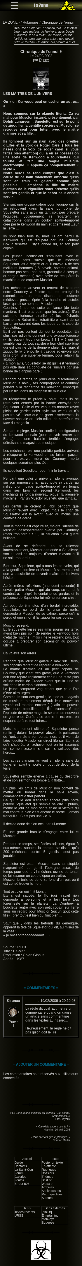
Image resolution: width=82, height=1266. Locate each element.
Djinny (44, 60)
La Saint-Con (23, 1169)
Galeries (20, 1176)
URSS (18, 1215)
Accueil (27, 1159)
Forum (19, 1173)
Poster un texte (52, 1162)
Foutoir (19, 1180)
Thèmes (47, 1176)
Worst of (47, 1183)
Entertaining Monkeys (50, 1217)
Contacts (20, 1166)
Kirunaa (13, 1001)
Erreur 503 (21, 1183)
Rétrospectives (52, 1194)
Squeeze (48, 1222)
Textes (54, 1159)
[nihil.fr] (47, 1212)
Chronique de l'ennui (57, 22)
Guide (18, 1162)
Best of (47, 1180)
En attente (49, 1166)
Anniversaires (51, 1191)
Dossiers (48, 1173)
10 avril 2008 (62, 1129)
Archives (48, 1187)
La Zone (41, 5)
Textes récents (24, 1212)
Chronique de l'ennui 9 (41, 51)
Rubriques (31, 22)
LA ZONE (10, 22)
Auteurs (47, 1198)
